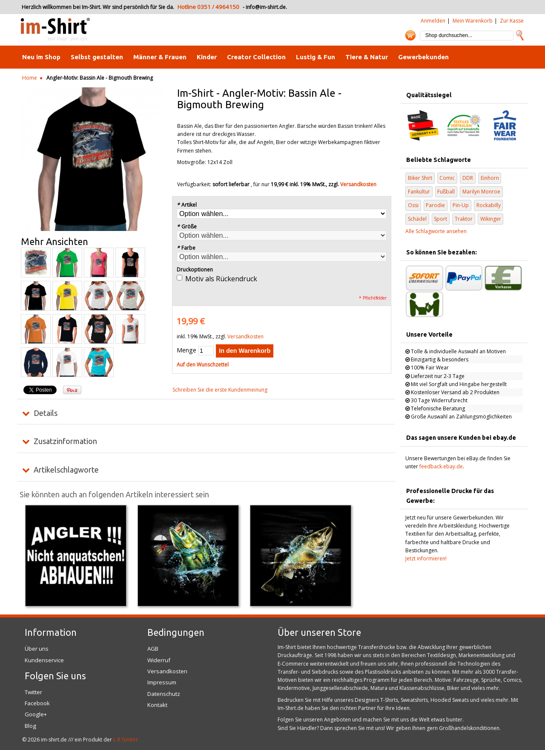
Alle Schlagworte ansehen (436, 231)
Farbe (186, 247)
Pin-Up (461, 205)
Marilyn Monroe (481, 191)
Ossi (413, 205)
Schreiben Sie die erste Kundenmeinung (219, 389)
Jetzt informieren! (426, 558)
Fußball (446, 191)
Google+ (36, 714)
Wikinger (490, 218)
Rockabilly (488, 205)
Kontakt (157, 705)
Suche (520, 35)
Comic (447, 178)
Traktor (464, 218)
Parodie (435, 205)
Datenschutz (163, 694)
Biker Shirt (420, 178)
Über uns (37, 648)
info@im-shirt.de (266, 7)
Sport (440, 218)
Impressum (161, 682)
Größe (187, 226)
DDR (467, 178)
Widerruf (158, 660)
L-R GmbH (125, 739)
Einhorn (490, 178)
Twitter (33, 692)
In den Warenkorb (244, 350)
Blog (30, 726)
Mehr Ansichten (54, 242)
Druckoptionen (195, 269)
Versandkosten (358, 184)
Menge (186, 350)
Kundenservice (44, 660)
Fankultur (419, 191)
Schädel (417, 218)
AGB (152, 648)
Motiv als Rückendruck (221, 278)
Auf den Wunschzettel (203, 364)
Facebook (37, 703)
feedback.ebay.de (441, 466)
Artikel (187, 204)
